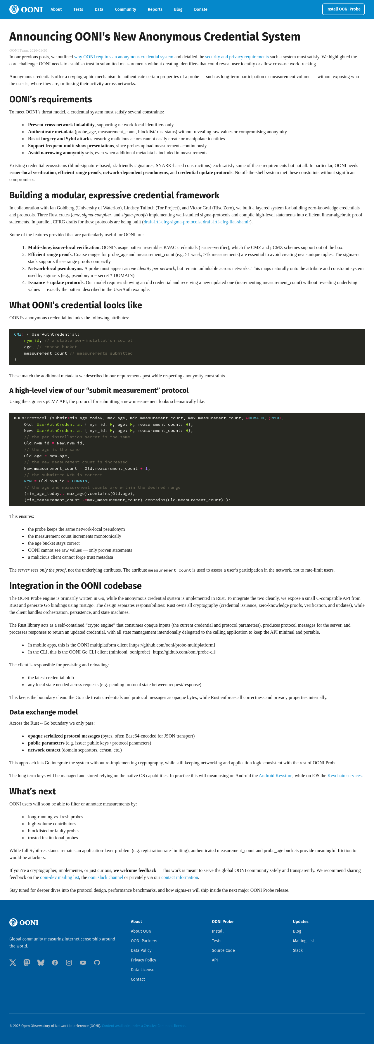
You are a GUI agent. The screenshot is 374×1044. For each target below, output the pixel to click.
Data (99, 9)
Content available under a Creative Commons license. (144, 1026)
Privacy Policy (143, 960)
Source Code (223, 950)
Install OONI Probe (343, 9)
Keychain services (345, 775)
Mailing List (303, 940)
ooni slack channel (105, 877)
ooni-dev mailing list (59, 877)
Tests (78, 9)
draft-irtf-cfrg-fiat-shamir (226, 221)
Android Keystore (275, 775)
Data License (142, 969)
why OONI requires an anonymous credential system (123, 56)
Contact (138, 979)
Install (218, 931)
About (56, 9)
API (215, 960)
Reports (155, 9)
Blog (178, 9)
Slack (298, 950)
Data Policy (141, 950)
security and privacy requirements (237, 56)
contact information (179, 877)
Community (125, 9)
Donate (200, 9)
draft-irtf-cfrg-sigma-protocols (172, 221)
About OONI (142, 931)
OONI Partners (144, 940)
